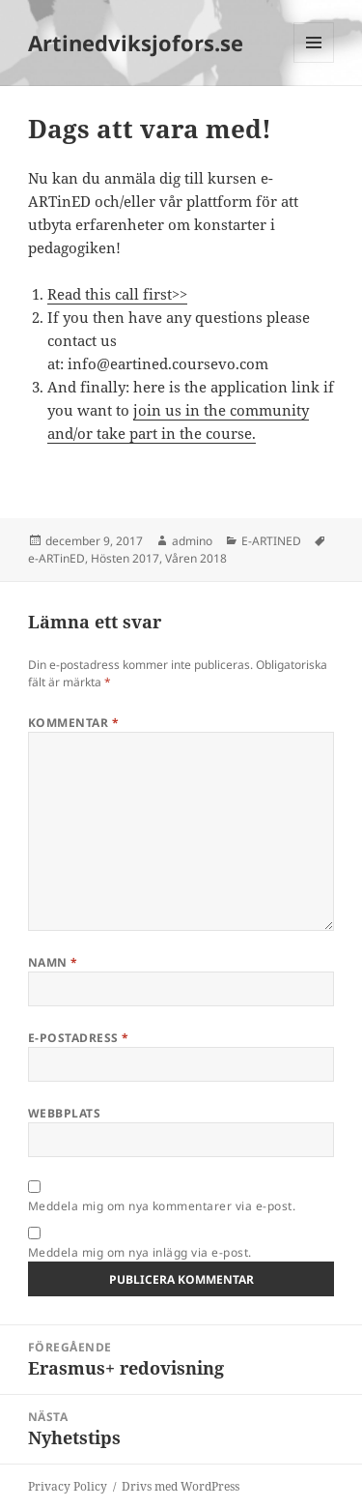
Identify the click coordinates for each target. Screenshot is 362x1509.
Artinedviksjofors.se (135, 42)
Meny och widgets (314, 62)
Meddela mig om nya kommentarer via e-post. (161, 1206)
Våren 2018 (196, 558)
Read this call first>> (117, 294)
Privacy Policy (67, 1486)
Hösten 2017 (125, 558)
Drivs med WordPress (180, 1486)
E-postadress (78, 1038)
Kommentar (73, 722)
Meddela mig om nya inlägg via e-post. (140, 1252)
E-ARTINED (271, 541)
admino (192, 541)
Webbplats (64, 1113)
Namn (53, 962)
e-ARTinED (56, 558)
